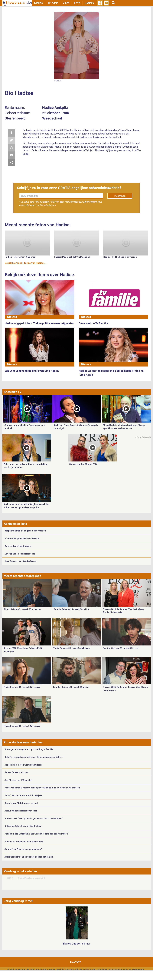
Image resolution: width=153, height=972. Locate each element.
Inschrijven (120, 196)
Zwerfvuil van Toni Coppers (18, 546)
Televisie (52, 3)
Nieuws (38, 3)
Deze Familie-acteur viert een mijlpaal (23, 765)
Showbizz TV (13, 392)
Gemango (139, 969)
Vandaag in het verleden (20, 871)
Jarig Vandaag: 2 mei (18, 901)
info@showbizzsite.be (93, 969)
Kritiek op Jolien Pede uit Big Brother (22, 826)
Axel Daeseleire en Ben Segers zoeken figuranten (28, 857)
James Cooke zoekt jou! (16, 772)
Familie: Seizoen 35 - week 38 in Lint (71, 609)
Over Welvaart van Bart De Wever (20, 561)
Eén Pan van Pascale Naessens (19, 554)
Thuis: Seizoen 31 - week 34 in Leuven (71, 648)
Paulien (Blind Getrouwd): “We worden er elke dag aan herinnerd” (36, 834)
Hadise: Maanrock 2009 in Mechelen (72, 257)
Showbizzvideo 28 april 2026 (83, 464)
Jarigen (89, 3)
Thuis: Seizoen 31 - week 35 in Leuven (22, 609)
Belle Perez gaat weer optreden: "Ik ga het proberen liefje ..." (33, 757)
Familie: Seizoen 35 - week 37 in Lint (120, 648)
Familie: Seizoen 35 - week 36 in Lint (71, 687)
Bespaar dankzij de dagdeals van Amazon (25, 531)
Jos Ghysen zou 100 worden (18, 780)
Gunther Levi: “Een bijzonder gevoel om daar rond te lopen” (33, 818)
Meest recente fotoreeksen (22, 576)
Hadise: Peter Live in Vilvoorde (20, 257)
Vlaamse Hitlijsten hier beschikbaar (22, 538)
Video (66, 3)
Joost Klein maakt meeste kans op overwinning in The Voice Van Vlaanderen (42, 788)
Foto (77, 3)
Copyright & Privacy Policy (67, 969)
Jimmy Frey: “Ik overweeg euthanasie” (23, 849)
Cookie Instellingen (116, 969)
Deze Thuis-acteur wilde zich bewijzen (23, 795)
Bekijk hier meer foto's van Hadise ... (25, 263)
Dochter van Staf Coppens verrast (21, 803)
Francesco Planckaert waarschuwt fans (23, 841)
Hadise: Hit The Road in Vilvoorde (120, 257)
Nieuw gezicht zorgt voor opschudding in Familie (28, 749)
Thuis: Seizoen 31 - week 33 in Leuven (21, 687)
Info (50, 969)
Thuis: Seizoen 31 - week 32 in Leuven (21, 726)
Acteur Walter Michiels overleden (20, 811)
